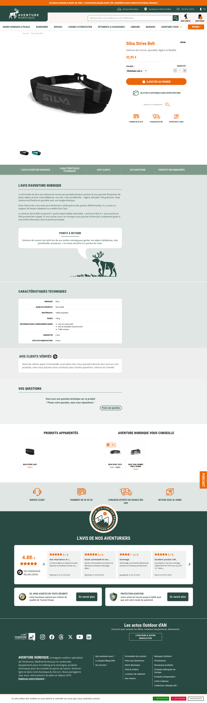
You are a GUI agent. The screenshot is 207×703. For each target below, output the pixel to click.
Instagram (42, 637)
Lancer (176, 18)
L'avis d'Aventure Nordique (35, 169)
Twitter (70, 637)
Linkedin (89, 637)
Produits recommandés (171, 169)
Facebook (51, 637)
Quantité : (182, 66)
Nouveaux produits (163, 665)
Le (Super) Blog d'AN (105, 660)
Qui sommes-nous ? (104, 656)
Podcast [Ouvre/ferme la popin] (203, 480)
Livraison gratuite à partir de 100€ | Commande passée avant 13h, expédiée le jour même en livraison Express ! (103, 2)
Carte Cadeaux (161, 681)
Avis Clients (103, 169)
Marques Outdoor (163, 656)
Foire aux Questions (134, 660)
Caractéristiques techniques (69, 169)
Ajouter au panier (159, 81)
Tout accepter (161, 698)
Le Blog (25, 636)
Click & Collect (132, 669)
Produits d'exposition (164, 676)
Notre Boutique (132, 665)
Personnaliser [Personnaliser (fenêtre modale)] (196, 698)
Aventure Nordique (33, 657)
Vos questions (138, 169)
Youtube (79, 637)
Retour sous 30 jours (170, 500)
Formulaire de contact (135, 656)
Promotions (160, 660)
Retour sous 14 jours (176, 122)
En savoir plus (87, 596)
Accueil (25, 33)
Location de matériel (135, 673)
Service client (37, 500)
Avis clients (130, 678)
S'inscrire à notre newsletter (145, 637)
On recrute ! (101, 665)
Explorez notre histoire (31, 678)
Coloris (129, 66)
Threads (61, 637)
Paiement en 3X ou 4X (136, 122)
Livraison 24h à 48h (156, 122)
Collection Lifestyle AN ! (165, 685)
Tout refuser (178, 698)
